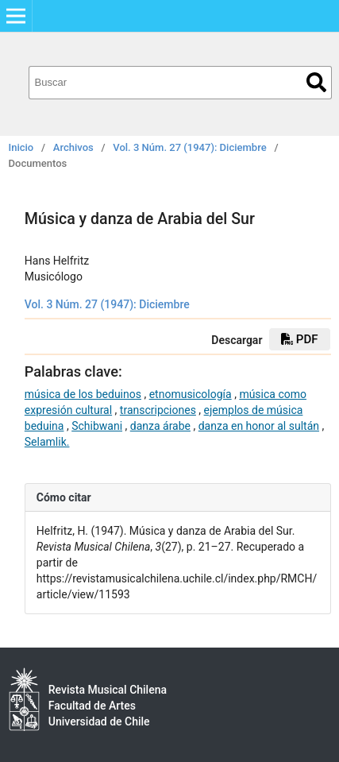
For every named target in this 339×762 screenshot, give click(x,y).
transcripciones (158, 410)
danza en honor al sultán (258, 426)
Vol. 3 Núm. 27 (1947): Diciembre (189, 147)
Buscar (316, 82)
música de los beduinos (83, 394)
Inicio (21, 147)
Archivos (73, 147)
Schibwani (96, 426)
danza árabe (160, 426)
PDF (299, 339)
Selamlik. (47, 441)
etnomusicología (190, 394)
